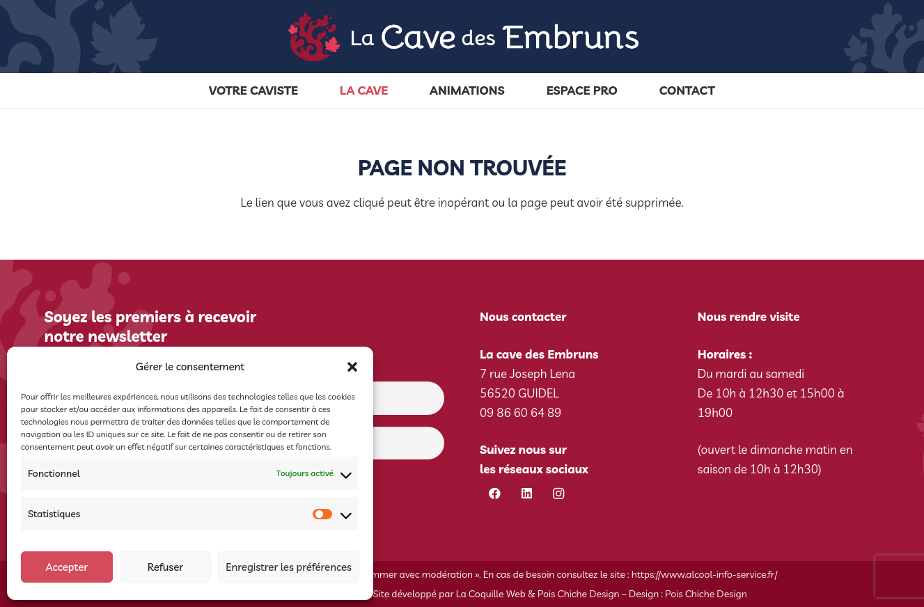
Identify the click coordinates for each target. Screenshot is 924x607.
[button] (352, 367)
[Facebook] (495, 494)
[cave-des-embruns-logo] (462, 37)
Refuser (165, 567)
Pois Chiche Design (579, 594)
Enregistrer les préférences (289, 567)
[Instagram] (559, 494)
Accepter (66, 567)
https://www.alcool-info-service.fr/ (705, 574)
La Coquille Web (491, 594)
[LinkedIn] (527, 494)
